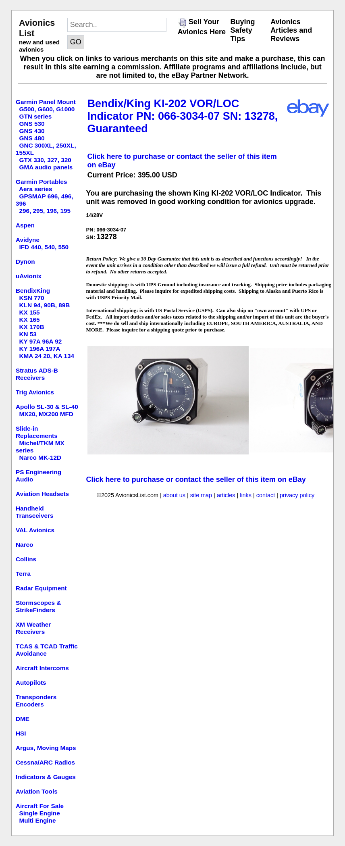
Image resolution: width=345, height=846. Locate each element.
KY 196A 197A (39, 348)
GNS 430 (32, 130)
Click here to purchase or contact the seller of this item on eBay (196, 479)
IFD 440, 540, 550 (44, 247)
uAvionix (29, 276)
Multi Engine (37, 820)
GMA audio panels (46, 167)
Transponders (36, 697)
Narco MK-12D (40, 457)
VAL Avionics (35, 530)
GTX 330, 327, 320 (45, 159)
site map (201, 495)
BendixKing (33, 290)
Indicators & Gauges (46, 776)
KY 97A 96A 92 (40, 341)
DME (22, 718)
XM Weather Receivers (33, 628)
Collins (26, 559)
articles (226, 495)
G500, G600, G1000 (47, 109)
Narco (24, 544)
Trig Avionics (35, 392)
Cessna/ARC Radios (45, 762)
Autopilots (31, 682)
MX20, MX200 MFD (46, 413)
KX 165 (29, 319)
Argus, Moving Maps (46, 747)
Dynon (25, 261)
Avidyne (27, 239)
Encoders (30, 704)
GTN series (35, 116)
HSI (21, 733)
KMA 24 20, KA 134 (47, 355)
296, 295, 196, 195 (45, 210)
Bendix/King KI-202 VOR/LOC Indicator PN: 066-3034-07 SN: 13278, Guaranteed (182, 116)
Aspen (25, 225)
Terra (23, 573)
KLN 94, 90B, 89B (44, 305)
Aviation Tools (37, 791)
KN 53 (28, 334)
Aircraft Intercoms (42, 668)
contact (265, 495)
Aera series (35, 188)
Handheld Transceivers (35, 512)
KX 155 (29, 312)
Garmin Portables (41, 181)
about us (174, 495)
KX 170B (31, 326)
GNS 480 (32, 138)
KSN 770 (31, 297)
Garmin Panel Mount (46, 101)
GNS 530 (32, 123)
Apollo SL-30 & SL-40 (47, 406)
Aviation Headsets (42, 493)
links (245, 495)
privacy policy (297, 495)
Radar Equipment (41, 588)
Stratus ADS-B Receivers (37, 374)
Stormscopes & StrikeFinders (38, 606)
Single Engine (39, 813)
